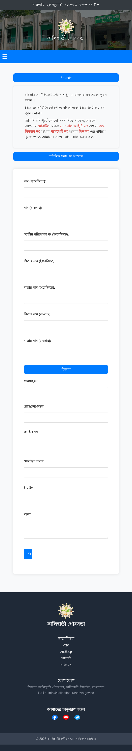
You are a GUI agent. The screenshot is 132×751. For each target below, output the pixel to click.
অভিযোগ (66, 664)
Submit (30, 554)
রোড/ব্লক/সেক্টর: (34, 406)
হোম (66, 645)
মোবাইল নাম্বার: (34, 461)
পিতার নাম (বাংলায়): (38, 314)
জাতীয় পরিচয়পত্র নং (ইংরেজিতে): (46, 234)
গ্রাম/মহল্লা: (31, 381)
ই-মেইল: (29, 488)
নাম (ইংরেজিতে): (35, 181)
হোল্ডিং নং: (31, 432)
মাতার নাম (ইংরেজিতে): (39, 287)
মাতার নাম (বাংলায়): (37, 340)
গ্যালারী (66, 658)
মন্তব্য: (28, 514)
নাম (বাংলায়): (33, 208)
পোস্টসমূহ (66, 651)
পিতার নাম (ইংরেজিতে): (40, 261)
